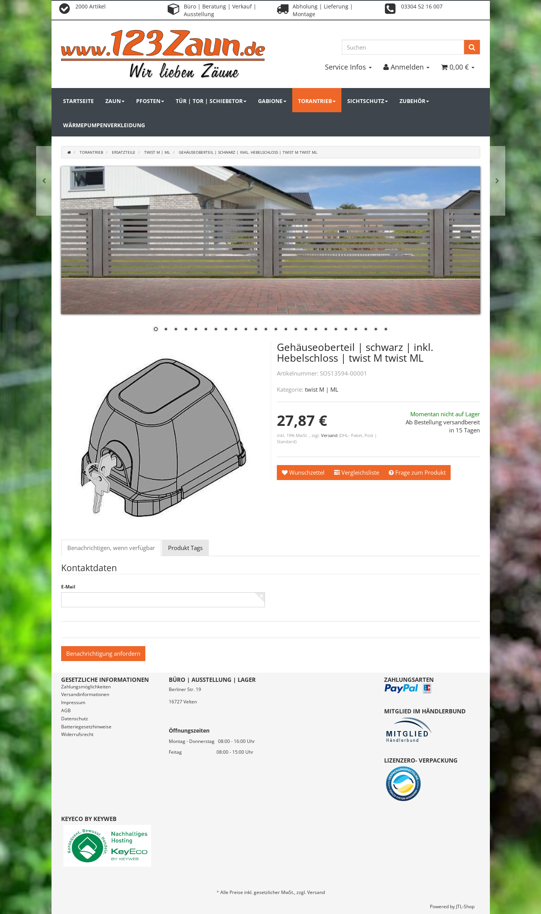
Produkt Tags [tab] (185, 548)
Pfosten (150, 101)
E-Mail (68, 587)
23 (375, 330)
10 (245, 330)
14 (285, 330)
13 (275, 330)
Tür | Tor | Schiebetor (211, 101)
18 (325, 330)
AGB (66, 710)
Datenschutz (74, 718)
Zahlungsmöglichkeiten (86, 686)
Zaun (115, 101)
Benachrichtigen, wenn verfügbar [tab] (111, 548)
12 (265, 330)
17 (315, 330)
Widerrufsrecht (77, 734)
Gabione (272, 101)
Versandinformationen (85, 694)
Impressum (73, 702)
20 (345, 330)
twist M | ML (321, 389)
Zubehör (414, 101)
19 (335, 330)
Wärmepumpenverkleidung (104, 125)
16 (305, 330)
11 (255, 330)
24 (385, 330)
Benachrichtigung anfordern (103, 653)
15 (295, 330)
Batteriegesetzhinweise (86, 726)
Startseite (78, 101)
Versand (330, 435)
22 (365, 330)
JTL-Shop (465, 906)
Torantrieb (317, 101)
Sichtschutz (367, 101)
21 (355, 330)
